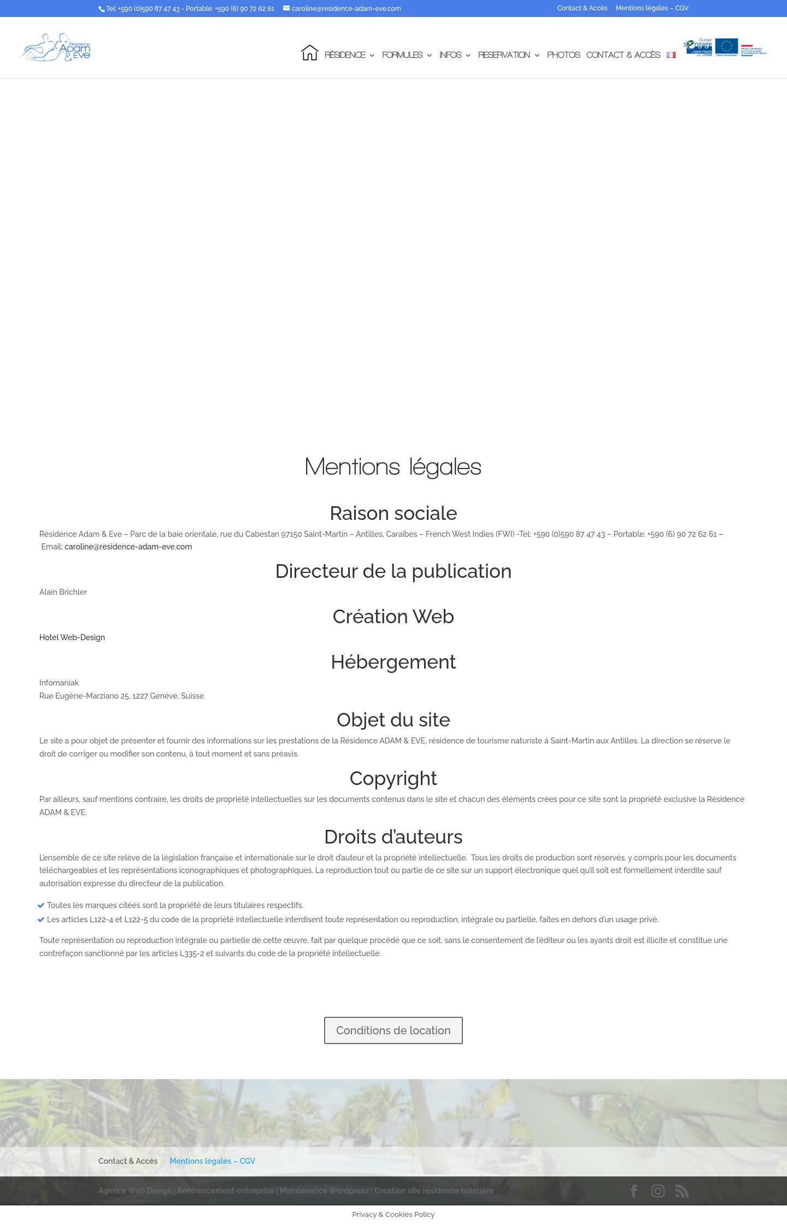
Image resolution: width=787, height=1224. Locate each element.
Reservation (504, 55)
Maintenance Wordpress (324, 1190)
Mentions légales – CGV (652, 8)
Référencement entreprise (227, 1190)
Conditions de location (393, 1030)
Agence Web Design (136, 1190)
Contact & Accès (582, 8)
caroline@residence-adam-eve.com (128, 546)
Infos (450, 55)
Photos (564, 55)
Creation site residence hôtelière (434, 1190)
